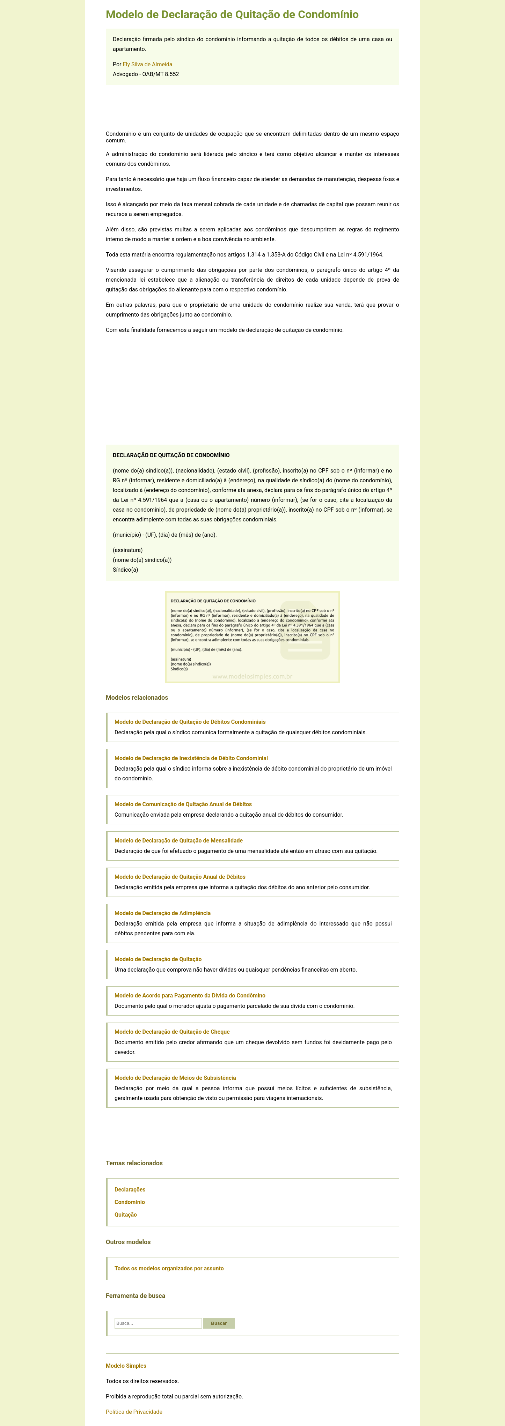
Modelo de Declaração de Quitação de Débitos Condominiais (190, 722)
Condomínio (130, 1202)
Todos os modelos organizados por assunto (169, 1268)
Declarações (130, 1189)
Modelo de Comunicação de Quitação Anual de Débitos (183, 804)
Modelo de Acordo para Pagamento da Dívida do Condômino (190, 995)
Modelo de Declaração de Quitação (158, 959)
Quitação (126, 1214)
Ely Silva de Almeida (148, 64)
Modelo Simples (126, 1365)
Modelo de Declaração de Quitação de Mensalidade (179, 840)
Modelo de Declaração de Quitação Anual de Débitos (180, 877)
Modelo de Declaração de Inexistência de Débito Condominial (191, 758)
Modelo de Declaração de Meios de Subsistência (175, 1078)
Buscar (219, 1323)
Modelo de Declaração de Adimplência (163, 913)
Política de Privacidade (134, 1412)
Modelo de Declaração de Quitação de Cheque (172, 1031)
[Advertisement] (252, 108)
